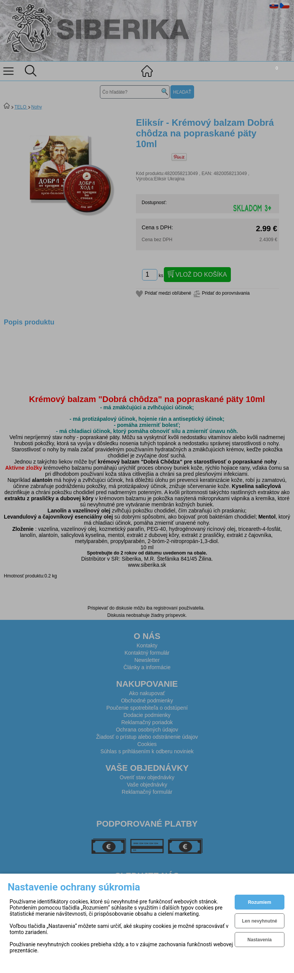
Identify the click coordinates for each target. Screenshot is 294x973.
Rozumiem (259, 902)
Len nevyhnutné (259, 921)
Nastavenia (259, 939)
